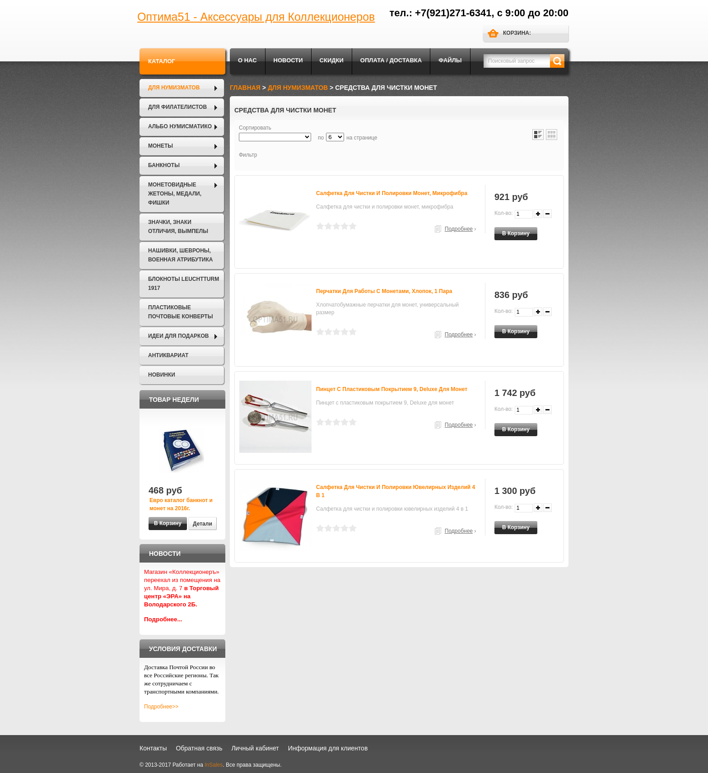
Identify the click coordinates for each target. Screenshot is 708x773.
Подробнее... (163, 619)
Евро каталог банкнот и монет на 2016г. (181, 504)
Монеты (160, 146)
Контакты (153, 748)
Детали (202, 524)
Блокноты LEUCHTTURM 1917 (183, 283)
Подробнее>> (161, 706)
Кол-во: (503, 213)
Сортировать (255, 128)
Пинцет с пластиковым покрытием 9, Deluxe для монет (391, 389)
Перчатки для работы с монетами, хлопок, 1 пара (384, 291)
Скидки (332, 60)
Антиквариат (168, 355)
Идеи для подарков (178, 336)
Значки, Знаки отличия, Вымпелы (178, 226)
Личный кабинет (255, 748)
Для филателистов (177, 107)
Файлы (449, 60)
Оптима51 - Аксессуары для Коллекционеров (256, 16)
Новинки (161, 375)
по (321, 138)
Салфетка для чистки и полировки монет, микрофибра (391, 193)
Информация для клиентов (328, 748)
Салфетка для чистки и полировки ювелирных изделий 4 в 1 (395, 491)
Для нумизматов (174, 87)
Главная (245, 87)
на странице (361, 138)
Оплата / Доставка (391, 60)
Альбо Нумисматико (180, 126)
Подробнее (459, 229)
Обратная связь (199, 748)
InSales (214, 765)
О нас (247, 60)
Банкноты (164, 165)
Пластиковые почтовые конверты (180, 312)
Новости (288, 60)
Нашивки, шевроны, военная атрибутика (180, 255)
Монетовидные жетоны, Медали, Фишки (174, 194)
